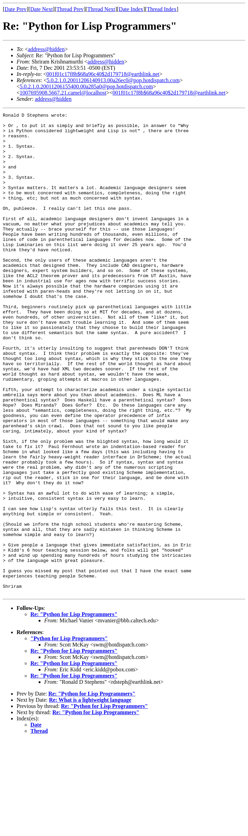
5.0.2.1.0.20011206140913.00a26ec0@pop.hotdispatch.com (113, 80)
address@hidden (46, 49)
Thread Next (101, 9)
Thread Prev (70, 9)
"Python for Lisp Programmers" (69, 735)
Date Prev (15, 9)
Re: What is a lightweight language (90, 796)
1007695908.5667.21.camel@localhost (63, 93)
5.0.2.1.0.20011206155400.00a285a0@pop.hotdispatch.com (86, 86)
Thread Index (162, 9)
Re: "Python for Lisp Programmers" (73, 710)
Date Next (41, 9)
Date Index (131, 9)
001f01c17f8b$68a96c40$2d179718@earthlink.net (102, 74)
